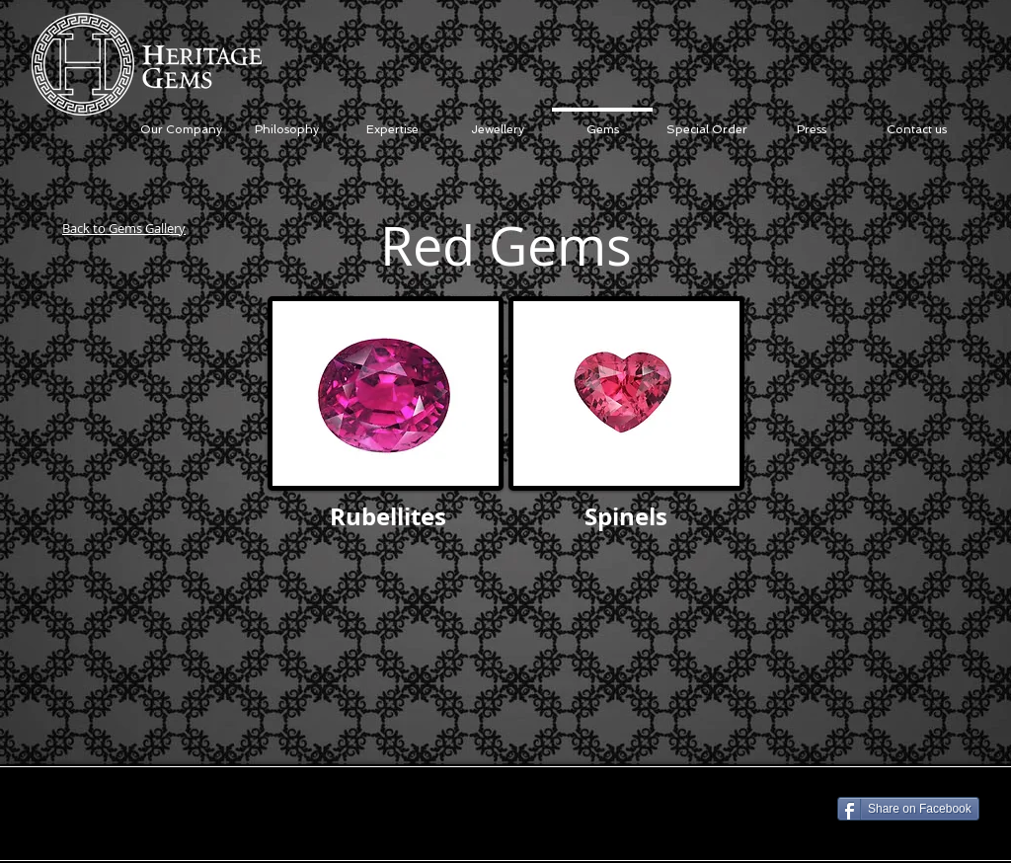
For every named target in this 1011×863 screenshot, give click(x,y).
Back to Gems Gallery (124, 228)
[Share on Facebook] (908, 809)
